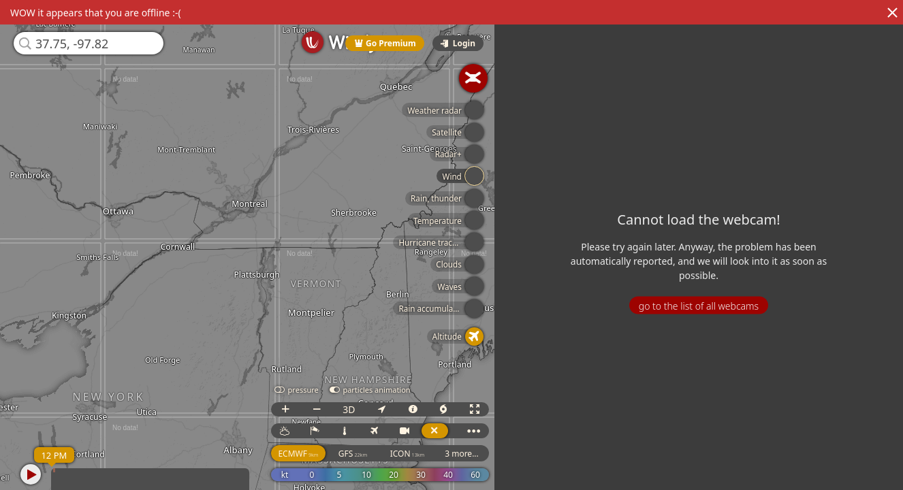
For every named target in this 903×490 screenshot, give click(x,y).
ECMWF (301, 453)
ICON (410, 453)
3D (352, 409)
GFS (356, 453)
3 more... (465, 453)
